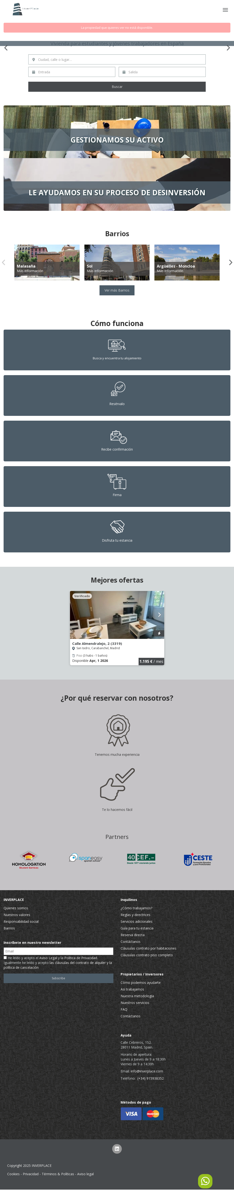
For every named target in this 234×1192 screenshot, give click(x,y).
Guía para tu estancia (137, 928)
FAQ (124, 1009)
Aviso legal (85, 1174)
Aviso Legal (48, 958)
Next (228, 48)
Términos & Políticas (58, 1174)
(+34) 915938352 (150, 1078)
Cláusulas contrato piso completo (147, 955)
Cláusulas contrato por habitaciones (148, 948)
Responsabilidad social (21, 921)
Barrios (9, 928)
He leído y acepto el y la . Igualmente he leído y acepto (58, 963)
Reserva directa (133, 935)
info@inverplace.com (147, 1071)
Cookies (13, 1174)
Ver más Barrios (117, 290)
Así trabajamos (132, 989)
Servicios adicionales (136, 921)
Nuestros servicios (135, 1002)
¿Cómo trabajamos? (136, 908)
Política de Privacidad (80, 958)
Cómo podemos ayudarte (141, 982)
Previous (6, 48)
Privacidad (31, 1174)
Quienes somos (16, 908)
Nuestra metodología (137, 996)
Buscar (117, 86)
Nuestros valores (17, 914)
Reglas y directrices (135, 914)
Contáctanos (130, 941)
